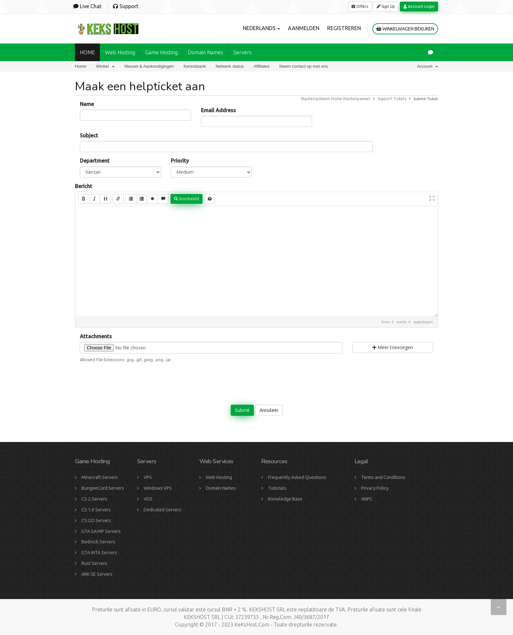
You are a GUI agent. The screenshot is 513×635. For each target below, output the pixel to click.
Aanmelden (303, 28)
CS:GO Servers (96, 520)
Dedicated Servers (162, 509)
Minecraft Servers (99, 477)
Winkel (105, 66)
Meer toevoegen (392, 347)
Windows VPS (158, 488)
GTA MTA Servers (99, 552)
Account (427, 66)
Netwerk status (230, 66)
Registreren (344, 28)
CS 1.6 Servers (96, 509)
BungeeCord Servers (102, 488)
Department (95, 161)
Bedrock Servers (98, 541)
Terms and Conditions (383, 477)
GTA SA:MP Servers (101, 531)
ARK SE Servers (97, 574)
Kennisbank (195, 66)
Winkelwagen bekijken (405, 28)
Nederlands (261, 28)
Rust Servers (94, 563)
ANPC (367, 499)
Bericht (83, 186)
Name (87, 104)
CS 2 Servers (94, 499)
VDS (148, 499)
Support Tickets (392, 99)
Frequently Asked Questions (297, 477)
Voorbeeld (186, 199)
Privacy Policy (375, 488)
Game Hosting (161, 52)
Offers (359, 6)
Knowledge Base (285, 499)
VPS (148, 477)
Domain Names (221, 488)
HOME (87, 52)
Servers (242, 52)
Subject (89, 135)
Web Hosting (120, 52)
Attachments (96, 336)
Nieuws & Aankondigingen (149, 66)
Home (80, 66)
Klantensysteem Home (321, 99)
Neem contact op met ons (303, 66)
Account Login (418, 6)
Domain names (205, 52)
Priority (180, 161)
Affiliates (262, 66)
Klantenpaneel (356, 99)
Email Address (218, 110)
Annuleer (268, 410)
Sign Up (386, 6)
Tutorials (277, 488)
